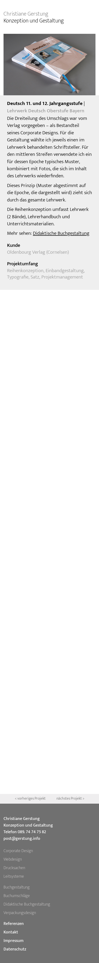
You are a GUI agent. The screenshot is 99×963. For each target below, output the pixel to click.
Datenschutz (15, 949)
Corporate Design (18, 850)
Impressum (14, 940)
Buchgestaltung (17, 887)
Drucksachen (14, 867)
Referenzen (14, 923)
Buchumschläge (17, 895)
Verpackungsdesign (20, 912)
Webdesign (13, 859)
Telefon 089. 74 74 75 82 (25, 832)
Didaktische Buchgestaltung (61, 233)
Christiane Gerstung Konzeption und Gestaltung (28, 822)
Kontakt (11, 932)
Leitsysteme (14, 876)
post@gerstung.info (22, 838)
